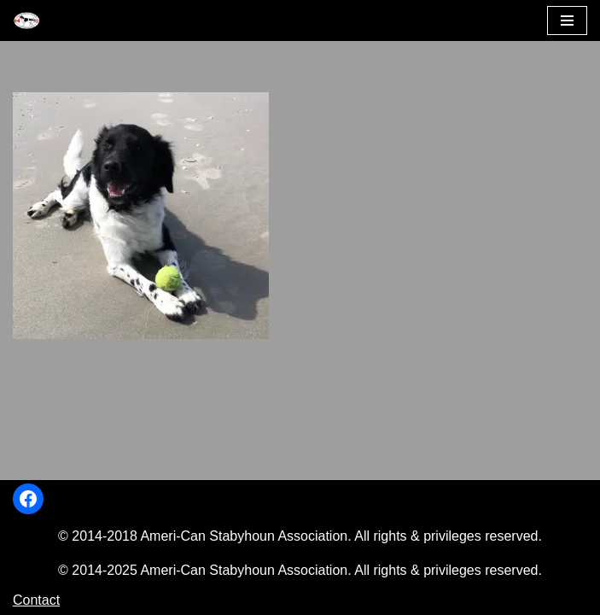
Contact (36, 600)
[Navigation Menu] (567, 20)
